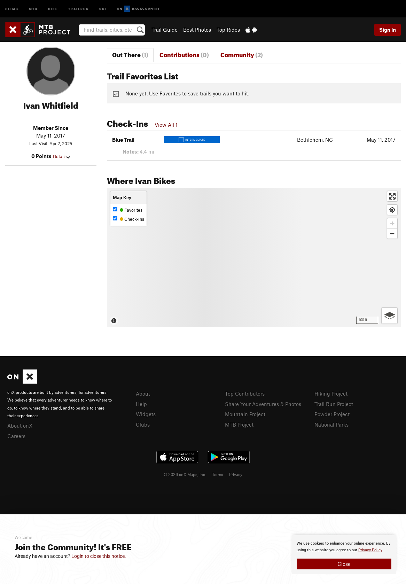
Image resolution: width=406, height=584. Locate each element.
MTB (33, 8)
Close (344, 564)
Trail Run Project (333, 404)
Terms (217, 474)
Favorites (127, 210)
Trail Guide (164, 29)
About (143, 393)
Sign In (387, 29)
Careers (16, 436)
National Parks (331, 424)
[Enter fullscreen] (392, 196)
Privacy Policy (370, 550)
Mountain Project (245, 414)
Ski (103, 8)
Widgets (146, 414)
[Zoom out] (392, 233)
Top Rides (228, 29)
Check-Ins (128, 219)
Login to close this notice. (98, 556)
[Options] (389, 316)
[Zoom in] (392, 223)
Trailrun (78, 8)
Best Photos (197, 29)
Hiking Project (331, 393)
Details (61, 156)
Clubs (143, 424)
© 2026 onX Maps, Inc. (185, 474)
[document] (344, 554)
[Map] (254, 257)
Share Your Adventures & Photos (263, 404)
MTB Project (239, 424)
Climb (11, 8)
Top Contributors (245, 393)
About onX (19, 425)
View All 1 (166, 125)
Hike (53, 8)
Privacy (235, 474)
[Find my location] (392, 210)
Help (141, 404)
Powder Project (332, 414)
